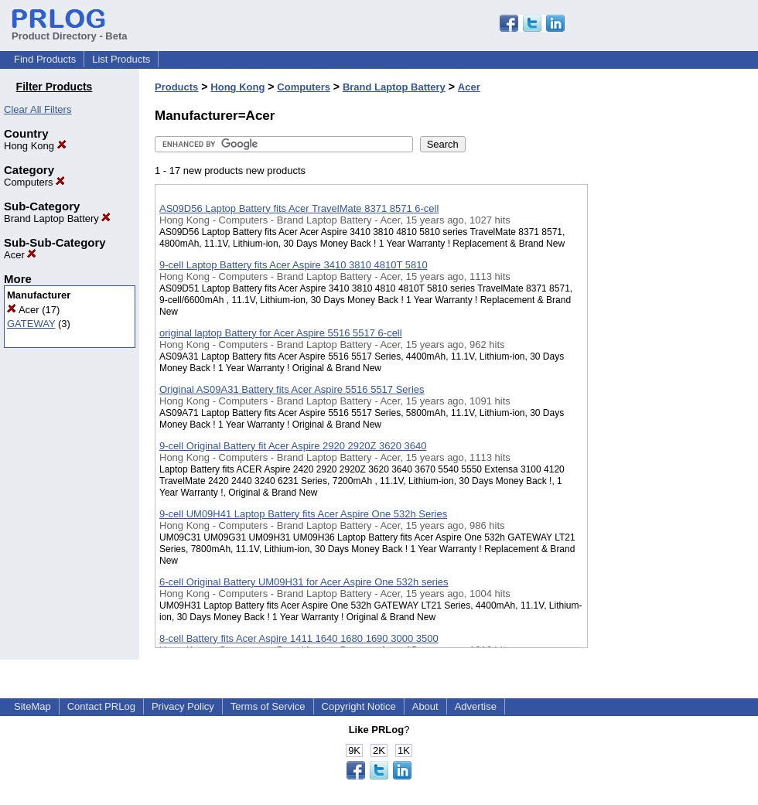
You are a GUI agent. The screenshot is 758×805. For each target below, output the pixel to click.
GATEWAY (31, 323)
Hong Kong (35, 146)
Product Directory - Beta (70, 30)
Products (176, 87)
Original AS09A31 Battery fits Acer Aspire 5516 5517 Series (292, 389)
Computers (34, 182)
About (425, 706)
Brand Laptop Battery (57, 218)
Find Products (45, 59)
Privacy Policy (183, 706)
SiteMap (32, 706)
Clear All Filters (37, 109)
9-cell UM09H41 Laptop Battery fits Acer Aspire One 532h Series (303, 514)
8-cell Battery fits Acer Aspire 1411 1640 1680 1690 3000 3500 (299, 638)
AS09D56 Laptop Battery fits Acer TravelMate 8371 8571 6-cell (299, 208)
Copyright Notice (359, 706)
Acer (20, 255)
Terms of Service (268, 706)
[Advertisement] (665, 401)
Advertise (476, 706)
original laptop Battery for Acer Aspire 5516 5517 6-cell (280, 333)
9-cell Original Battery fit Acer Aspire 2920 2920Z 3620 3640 (292, 446)
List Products (121, 59)
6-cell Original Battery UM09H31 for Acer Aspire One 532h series (304, 582)
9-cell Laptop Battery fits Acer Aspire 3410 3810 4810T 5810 (293, 265)
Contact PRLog (101, 706)
